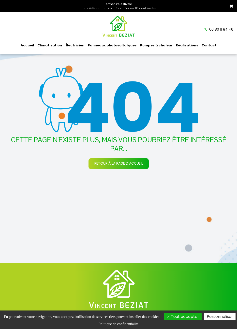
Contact (209, 45)
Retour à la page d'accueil (118, 163)
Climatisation (49, 45)
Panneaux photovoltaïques (112, 45)
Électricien (74, 45)
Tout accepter (183, 316)
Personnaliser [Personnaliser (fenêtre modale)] (220, 316)
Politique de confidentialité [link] (118, 324)
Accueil (27, 45)
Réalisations (187, 45)
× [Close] (231, 6)
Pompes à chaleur (156, 45)
